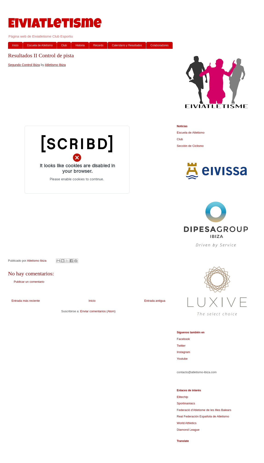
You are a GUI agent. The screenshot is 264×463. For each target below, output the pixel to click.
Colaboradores (159, 45)
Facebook (183, 339)
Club (64, 45)
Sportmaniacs (186, 403)
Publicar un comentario (29, 281)
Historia (80, 45)
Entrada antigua (154, 300)
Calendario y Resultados (127, 45)
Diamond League (188, 429)
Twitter (181, 345)
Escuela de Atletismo (40, 45)
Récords (98, 45)
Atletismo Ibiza (55, 65)
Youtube (182, 358)
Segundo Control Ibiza (24, 65)
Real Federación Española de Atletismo (203, 416)
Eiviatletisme (55, 25)
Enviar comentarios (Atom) (97, 311)
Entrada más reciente (25, 300)
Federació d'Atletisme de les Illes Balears (204, 410)
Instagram (183, 352)
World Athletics (187, 423)
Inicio (15, 45)
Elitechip (182, 397)
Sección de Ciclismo (190, 146)
